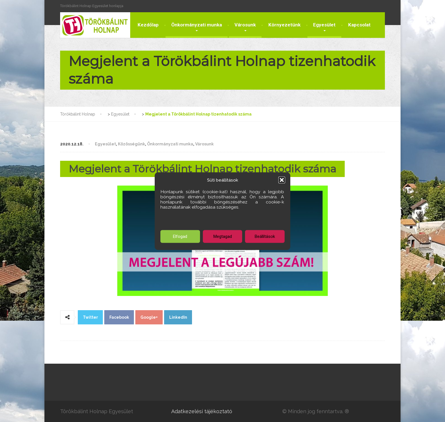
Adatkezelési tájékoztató (201, 411)
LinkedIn (178, 317)
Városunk (245, 25)
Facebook (119, 317)
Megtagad (222, 236)
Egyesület (324, 25)
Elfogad (180, 236)
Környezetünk (284, 25)
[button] (282, 180)
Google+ (149, 317)
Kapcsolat (359, 25)
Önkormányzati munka (196, 25)
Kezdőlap (148, 25)
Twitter (90, 317)
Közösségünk (131, 144)
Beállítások (265, 236)
